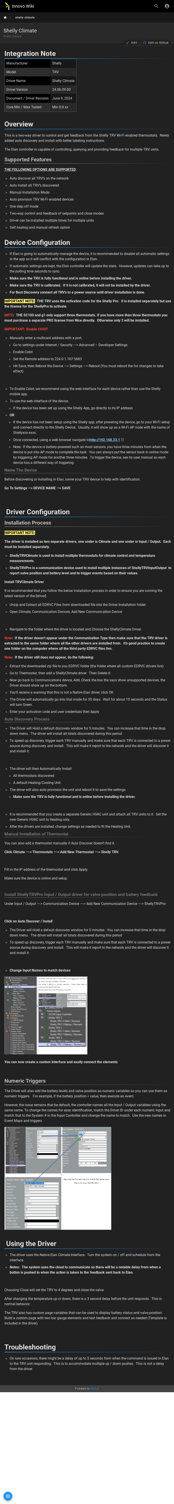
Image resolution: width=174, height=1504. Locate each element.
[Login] (167, 6)
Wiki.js (95, 1388)
